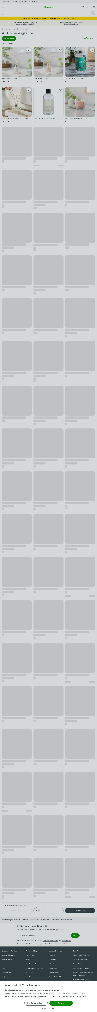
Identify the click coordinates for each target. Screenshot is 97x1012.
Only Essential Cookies (36, 1003)
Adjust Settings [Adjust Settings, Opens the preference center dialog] (48, 1008)
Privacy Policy (81, 996)
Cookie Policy (67, 996)
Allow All (61, 1003)
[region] (48, 996)
